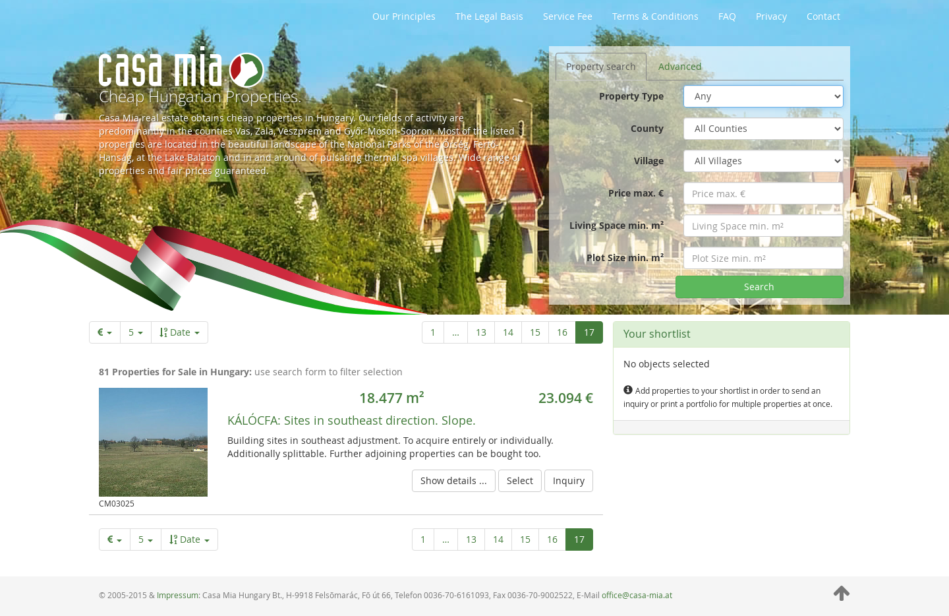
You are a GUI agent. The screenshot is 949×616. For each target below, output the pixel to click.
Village (649, 160)
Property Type (631, 96)
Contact (823, 16)
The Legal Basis (489, 16)
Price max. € (636, 193)
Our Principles (404, 16)
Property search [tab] (601, 66)
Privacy (771, 16)
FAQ (727, 16)
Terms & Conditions (655, 16)
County (647, 128)
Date (179, 332)
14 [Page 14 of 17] (508, 332)
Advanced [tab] (680, 66)
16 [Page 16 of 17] (562, 332)
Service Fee (567, 16)
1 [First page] (433, 332)
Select (520, 480)
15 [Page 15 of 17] (535, 332)
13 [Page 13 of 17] (481, 332)
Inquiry (569, 480)
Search (759, 286)
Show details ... (453, 480)
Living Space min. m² (616, 225)
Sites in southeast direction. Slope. (351, 420)
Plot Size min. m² (625, 257)
